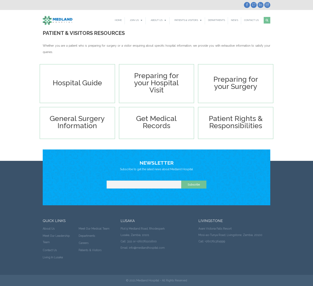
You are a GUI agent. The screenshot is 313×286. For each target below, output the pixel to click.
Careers (84, 243)
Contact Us (251, 20)
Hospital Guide (77, 83)
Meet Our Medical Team (94, 228)
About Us (156, 20)
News (234, 20)
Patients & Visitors (186, 20)
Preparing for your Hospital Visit (156, 82)
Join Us (134, 20)
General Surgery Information (77, 122)
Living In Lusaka (53, 257)
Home (118, 20)
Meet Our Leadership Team (56, 239)
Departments (216, 20)
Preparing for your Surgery (235, 82)
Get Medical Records (156, 122)
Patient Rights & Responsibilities (236, 122)
